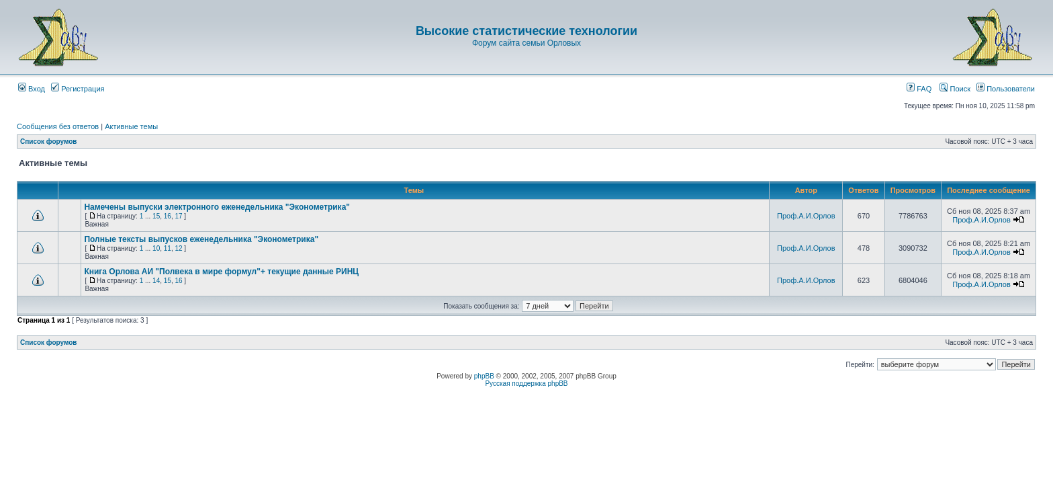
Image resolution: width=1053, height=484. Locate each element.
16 (167, 216)
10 (156, 248)
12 (178, 248)
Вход (31, 89)
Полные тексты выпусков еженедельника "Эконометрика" (201, 239)
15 (156, 216)
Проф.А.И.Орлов (806, 216)
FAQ (919, 89)
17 (178, 216)
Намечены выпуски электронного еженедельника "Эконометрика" (217, 207)
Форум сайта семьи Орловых (526, 43)
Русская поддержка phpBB (526, 383)
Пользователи (1005, 89)
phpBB (484, 376)
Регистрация (77, 89)
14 (156, 280)
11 (167, 248)
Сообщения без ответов (58, 126)
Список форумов (48, 141)
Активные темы (131, 126)
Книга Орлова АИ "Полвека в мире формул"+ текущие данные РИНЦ (221, 271)
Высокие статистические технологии (526, 31)
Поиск (955, 89)
